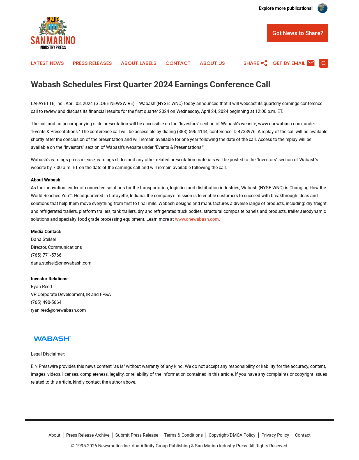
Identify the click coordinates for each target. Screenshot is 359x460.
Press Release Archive (87, 435)
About (54, 435)
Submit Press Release (136, 435)
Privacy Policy (275, 435)
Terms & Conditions (183, 435)
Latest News (47, 63)
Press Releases (92, 63)
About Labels (139, 63)
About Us (212, 63)
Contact (178, 63)
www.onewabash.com (197, 219)
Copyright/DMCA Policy (232, 435)
